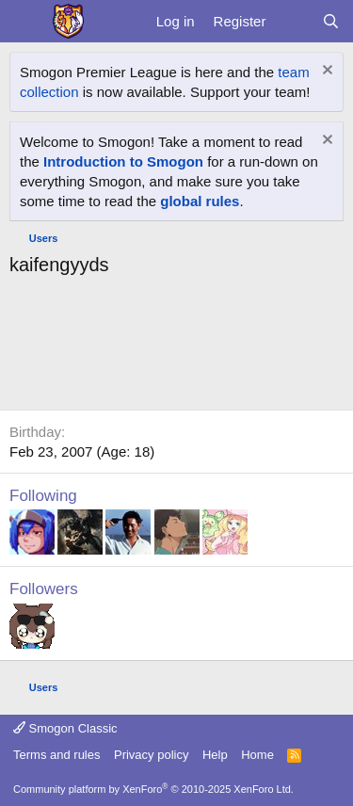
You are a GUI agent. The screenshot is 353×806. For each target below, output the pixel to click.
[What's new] (293, 21)
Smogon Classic (65, 728)
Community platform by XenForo (153, 789)
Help (215, 755)
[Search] (331, 21)
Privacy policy (151, 755)
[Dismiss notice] (325, 72)
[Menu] (26, 21)
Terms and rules (56, 755)
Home (257, 755)
